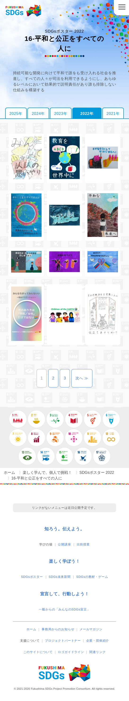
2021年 (113, 114)
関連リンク (97, 652)
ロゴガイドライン (71, 652)
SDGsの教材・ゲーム (92, 577)
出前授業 (83, 544)
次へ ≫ (84, 378)
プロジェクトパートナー (63, 640)
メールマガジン (91, 629)
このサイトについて (38, 652)
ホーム (31, 629)
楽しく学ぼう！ (64, 561)
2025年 (16, 114)
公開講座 (64, 544)
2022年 (87, 114)
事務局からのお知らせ (58, 629)
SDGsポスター (32, 577)
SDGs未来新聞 (60, 577)
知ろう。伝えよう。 (64, 529)
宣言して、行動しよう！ (64, 594)
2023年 (60, 114)
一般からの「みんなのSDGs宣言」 (64, 609)
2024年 (38, 114)
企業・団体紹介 (97, 640)
